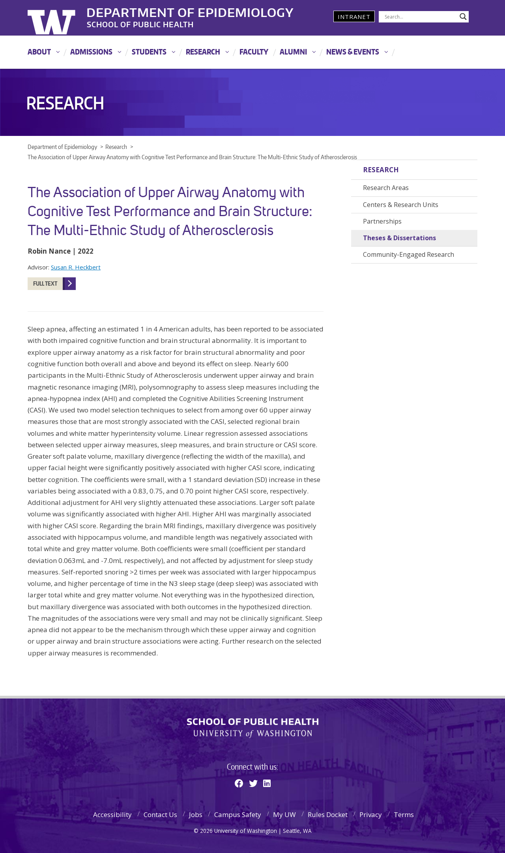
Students (149, 51)
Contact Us (160, 814)
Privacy (370, 814)
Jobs (195, 814)
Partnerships (382, 221)
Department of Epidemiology (190, 11)
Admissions (91, 51)
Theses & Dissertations (399, 237)
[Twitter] (253, 783)
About (39, 51)
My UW (284, 814)
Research (203, 51)
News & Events (352, 51)
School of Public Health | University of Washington (253, 728)
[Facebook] (239, 783)
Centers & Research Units (400, 204)
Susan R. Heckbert (76, 267)
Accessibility (112, 814)
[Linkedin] (267, 783)
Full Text (45, 283)
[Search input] (420, 16)
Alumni (293, 51)
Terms (404, 814)
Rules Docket (328, 814)
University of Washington (60, 18)
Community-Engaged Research (408, 254)
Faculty (253, 51)
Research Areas (386, 187)
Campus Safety (237, 814)
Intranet (354, 17)
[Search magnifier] (463, 16)
